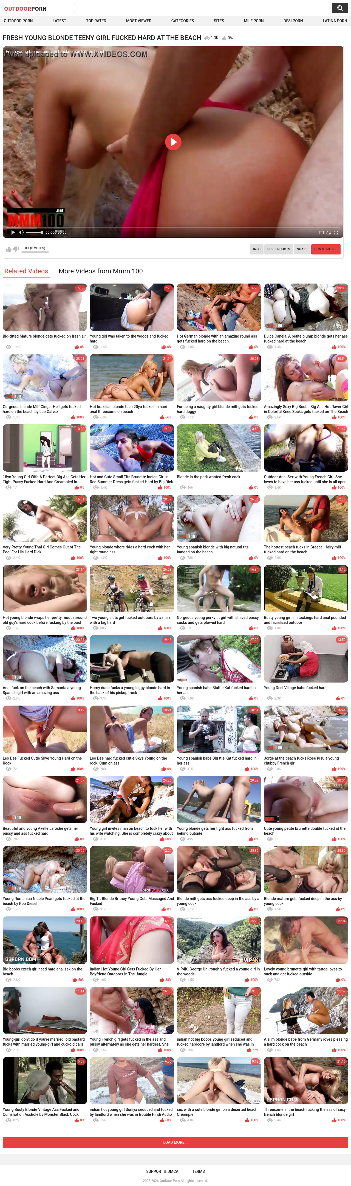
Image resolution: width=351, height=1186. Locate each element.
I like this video (9, 249)
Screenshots (278, 249)
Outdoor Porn (18, 21)
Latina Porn (335, 21)
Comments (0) (326, 249)
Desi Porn (293, 21)
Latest (59, 21)
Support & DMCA (162, 1171)
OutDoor (25, 8)
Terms (198, 1171)
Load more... (175, 1142)
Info (257, 249)
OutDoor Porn (170, 1181)
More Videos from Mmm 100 (101, 271)
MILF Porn (254, 21)
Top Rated (96, 21)
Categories (182, 21)
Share (302, 249)
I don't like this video (16, 249)
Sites (219, 21)
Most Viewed (138, 21)
